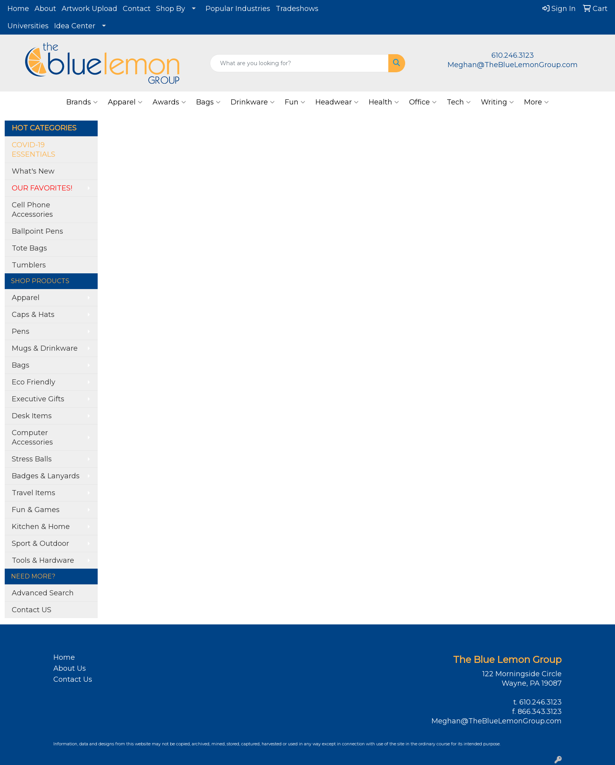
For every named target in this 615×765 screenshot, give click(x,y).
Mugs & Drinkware (45, 348)
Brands (82, 102)
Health (384, 102)
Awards (169, 102)
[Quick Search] (299, 63)
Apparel (125, 102)
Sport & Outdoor (40, 543)
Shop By (170, 8)
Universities (28, 26)
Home (18, 8)
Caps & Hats (33, 314)
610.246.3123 (512, 55)
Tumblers (29, 265)
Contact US (31, 610)
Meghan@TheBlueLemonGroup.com (513, 64)
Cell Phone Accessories (32, 210)
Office (423, 102)
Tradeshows (297, 8)
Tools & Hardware (43, 560)
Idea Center (74, 26)
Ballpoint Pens (37, 231)
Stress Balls (32, 459)
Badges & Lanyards (46, 476)
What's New (33, 171)
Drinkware (253, 102)
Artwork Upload (89, 8)
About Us (69, 668)
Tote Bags (29, 248)
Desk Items (32, 416)
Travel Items (33, 493)
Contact (137, 8)
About (45, 8)
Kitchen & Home (41, 526)
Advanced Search (43, 593)
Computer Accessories (32, 437)
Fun (295, 102)
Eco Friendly (33, 382)
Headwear (336, 102)
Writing (497, 102)
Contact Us (72, 679)
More (536, 102)
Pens (20, 331)
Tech (459, 102)
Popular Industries (238, 8)
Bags (208, 102)
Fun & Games (36, 509)
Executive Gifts (38, 399)
